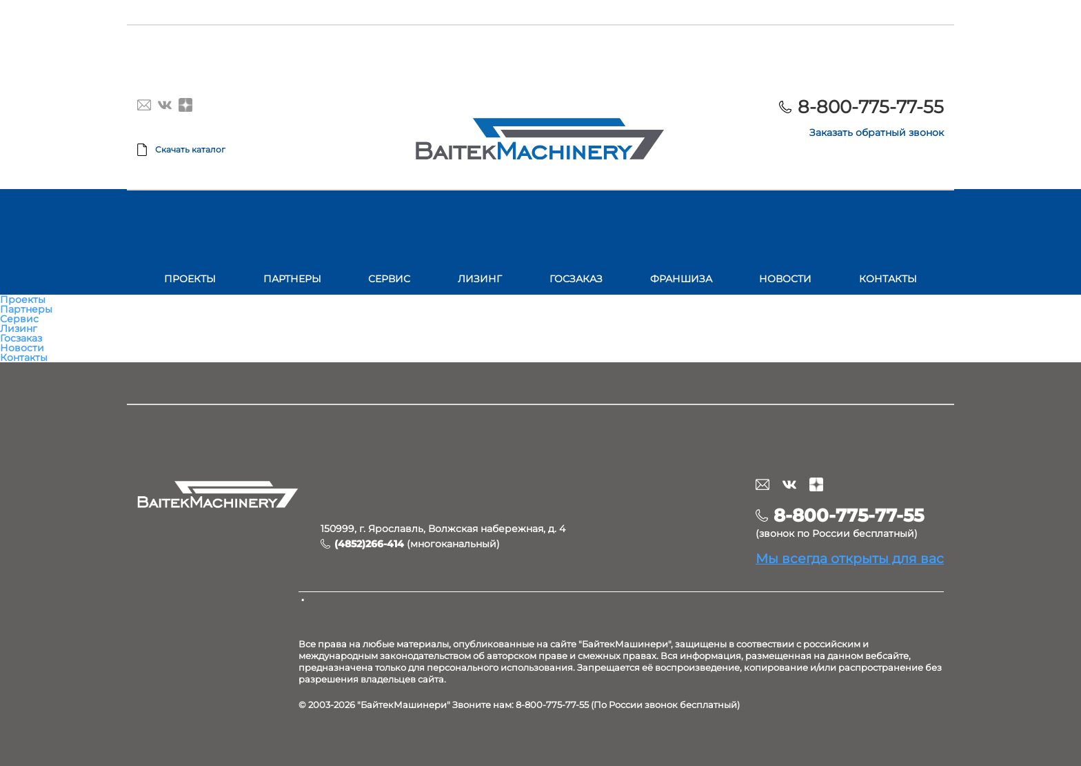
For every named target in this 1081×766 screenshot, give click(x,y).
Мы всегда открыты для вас (850, 558)
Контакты (888, 279)
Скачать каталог (190, 149)
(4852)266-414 (369, 544)
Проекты (190, 279)
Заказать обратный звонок (876, 132)
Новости (785, 279)
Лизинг (480, 279)
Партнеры (292, 279)
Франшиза (681, 279)
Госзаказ (576, 279)
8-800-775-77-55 (871, 107)
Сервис (389, 279)
